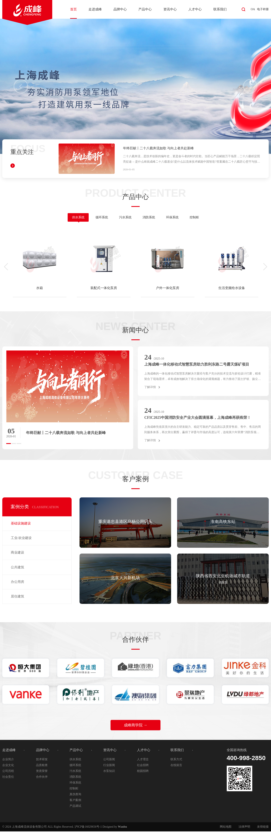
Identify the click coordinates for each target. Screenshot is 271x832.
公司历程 (8, 771)
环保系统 (175, 217)
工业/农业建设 (21, 538)
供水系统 (73, 217)
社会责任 (8, 777)
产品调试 (75, 806)
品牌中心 (120, 9)
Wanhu (122, 827)
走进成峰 (95, 9)
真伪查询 (75, 794)
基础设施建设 (21, 524)
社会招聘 (143, 765)
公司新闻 (109, 760)
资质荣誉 (42, 771)
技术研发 (42, 760)
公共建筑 (17, 568)
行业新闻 (109, 765)
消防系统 (150, 217)
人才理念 (143, 760)
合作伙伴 (42, 777)
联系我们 (220, 9)
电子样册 (263, 9)
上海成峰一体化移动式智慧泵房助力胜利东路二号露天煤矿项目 (196, 365)
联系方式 (176, 760)
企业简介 (8, 760)
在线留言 (176, 765)
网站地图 (225, 827)
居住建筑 (17, 597)
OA (253, 9)
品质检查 (42, 765)
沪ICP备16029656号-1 (88, 827)
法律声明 (244, 827)
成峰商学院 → (135, 726)
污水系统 (124, 217)
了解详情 (150, 387)
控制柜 (199, 217)
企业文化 (8, 765)
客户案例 (75, 800)
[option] (67, 397)
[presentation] (7, 267)
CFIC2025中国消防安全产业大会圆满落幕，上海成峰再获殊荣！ (197, 418)
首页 (73, 9)
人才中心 (195, 9)
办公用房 (17, 582)
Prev (21, 86)
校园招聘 (143, 771)
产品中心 (145, 9)
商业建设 (17, 553)
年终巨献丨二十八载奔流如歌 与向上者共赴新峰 (158, 148)
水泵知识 (109, 771)
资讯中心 (170, 9)
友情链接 (263, 827)
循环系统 (99, 217)
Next (250, 86)
